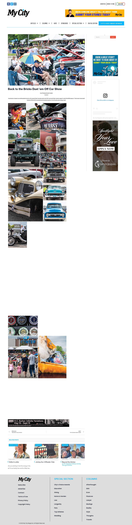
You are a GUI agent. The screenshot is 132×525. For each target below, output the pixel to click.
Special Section (78, 23)
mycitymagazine (108, 117)
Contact (21, 493)
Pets (55, 508)
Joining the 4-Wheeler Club (45, 462)
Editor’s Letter (14, 462)
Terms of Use (23, 497)
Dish (87, 489)
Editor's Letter (13, 445)
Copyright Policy (24, 504)
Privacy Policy (23, 500)
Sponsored (64, 23)
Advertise (21, 489)
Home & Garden (60, 496)
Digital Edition (92, 23)
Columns (46, 23)
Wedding (57, 516)
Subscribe (21, 485)
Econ (88, 492)
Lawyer (89, 500)
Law (55, 500)
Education (65, 445)
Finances (89, 496)
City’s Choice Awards (62, 485)
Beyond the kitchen (73, 463)
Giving (56, 492)
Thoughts (38, 445)
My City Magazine (97, 117)
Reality (88, 508)
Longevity (57, 504)
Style (88, 512)
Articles (34, 23)
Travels (89, 520)
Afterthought (91, 485)
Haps (55, 23)
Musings (89, 504)
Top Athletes (59, 512)
